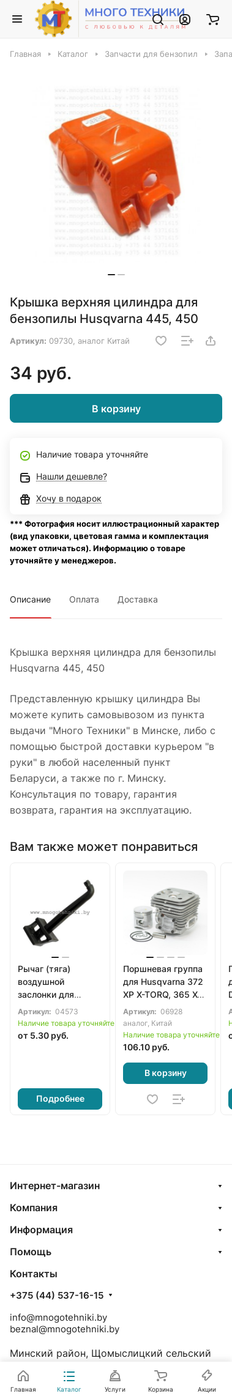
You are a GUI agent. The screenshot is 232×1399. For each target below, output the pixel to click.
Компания (34, 1207)
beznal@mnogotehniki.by (64, 1329)
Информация (41, 1229)
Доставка (138, 599)
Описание (30, 599)
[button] (111, 274)
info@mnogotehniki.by (58, 1317)
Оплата (84, 599)
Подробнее (60, 1098)
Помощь (30, 1251)
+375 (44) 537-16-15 (56, 1295)
